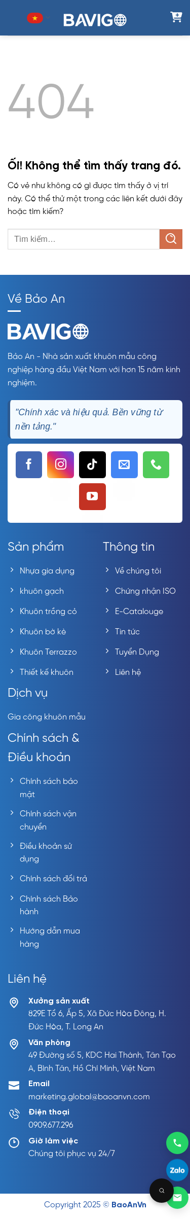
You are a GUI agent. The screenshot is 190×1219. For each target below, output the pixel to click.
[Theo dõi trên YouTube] (92, 496)
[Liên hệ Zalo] (177, 1170)
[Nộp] (171, 239)
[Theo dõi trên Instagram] (60, 464)
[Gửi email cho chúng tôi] (124, 464)
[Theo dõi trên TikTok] (92, 464)
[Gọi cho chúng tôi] (156, 464)
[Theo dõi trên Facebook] (29, 464)
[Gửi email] (177, 1198)
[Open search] (161, 1190)
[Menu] (14, 17)
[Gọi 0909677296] (177, 1142)
